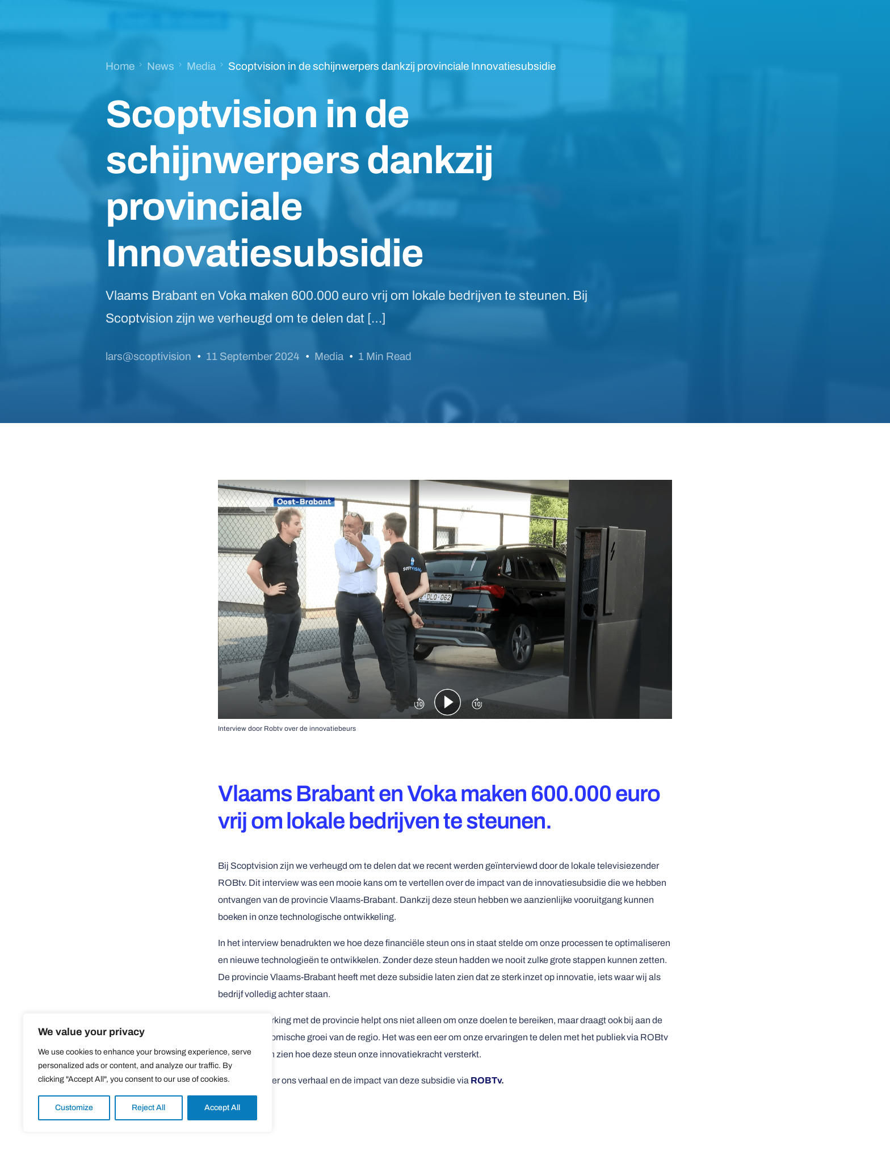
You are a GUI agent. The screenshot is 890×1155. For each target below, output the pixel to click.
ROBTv (486, 1080)
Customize (74, 1107)
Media (328, 356)
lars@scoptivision (148, 356)
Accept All (222, 1107)
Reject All (148, 1107)
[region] (147, 1072)
